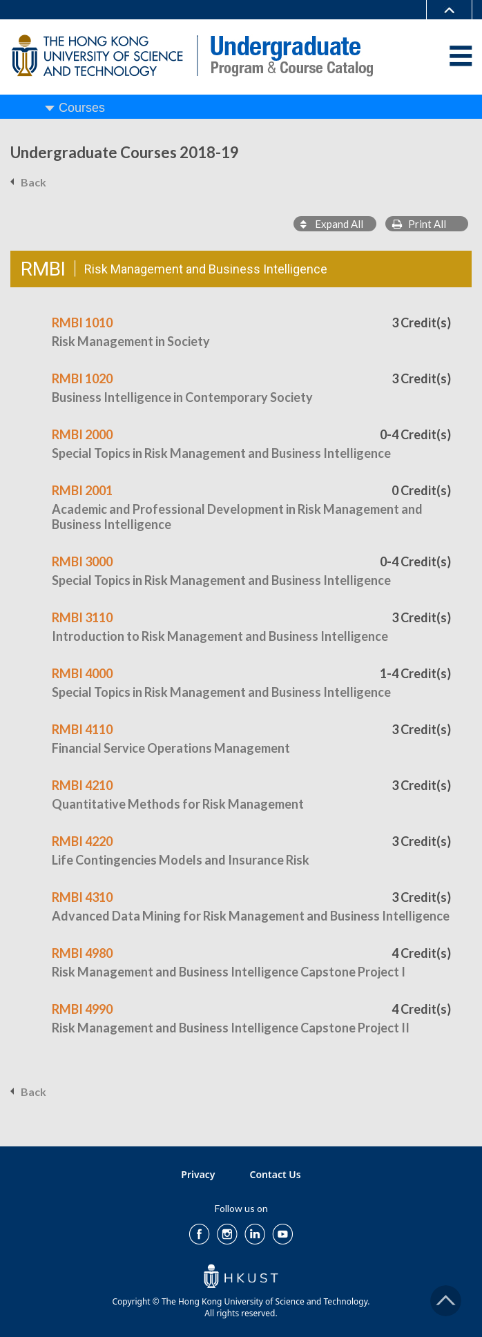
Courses (82, 108)
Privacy (198, 1174)
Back (33, 182)
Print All (419, 224)
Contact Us (275, 1174)
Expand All (331, 224)
